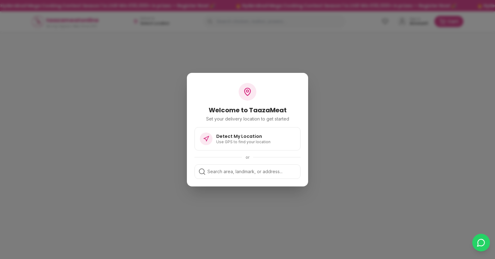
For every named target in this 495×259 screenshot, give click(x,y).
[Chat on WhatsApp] (481, 242)
